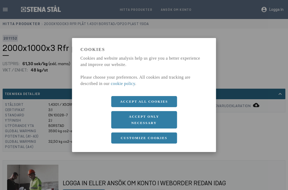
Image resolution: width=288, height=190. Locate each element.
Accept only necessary (144, 120)
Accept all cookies (144, 101)
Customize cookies (144, 138)
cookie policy (123, 83)
